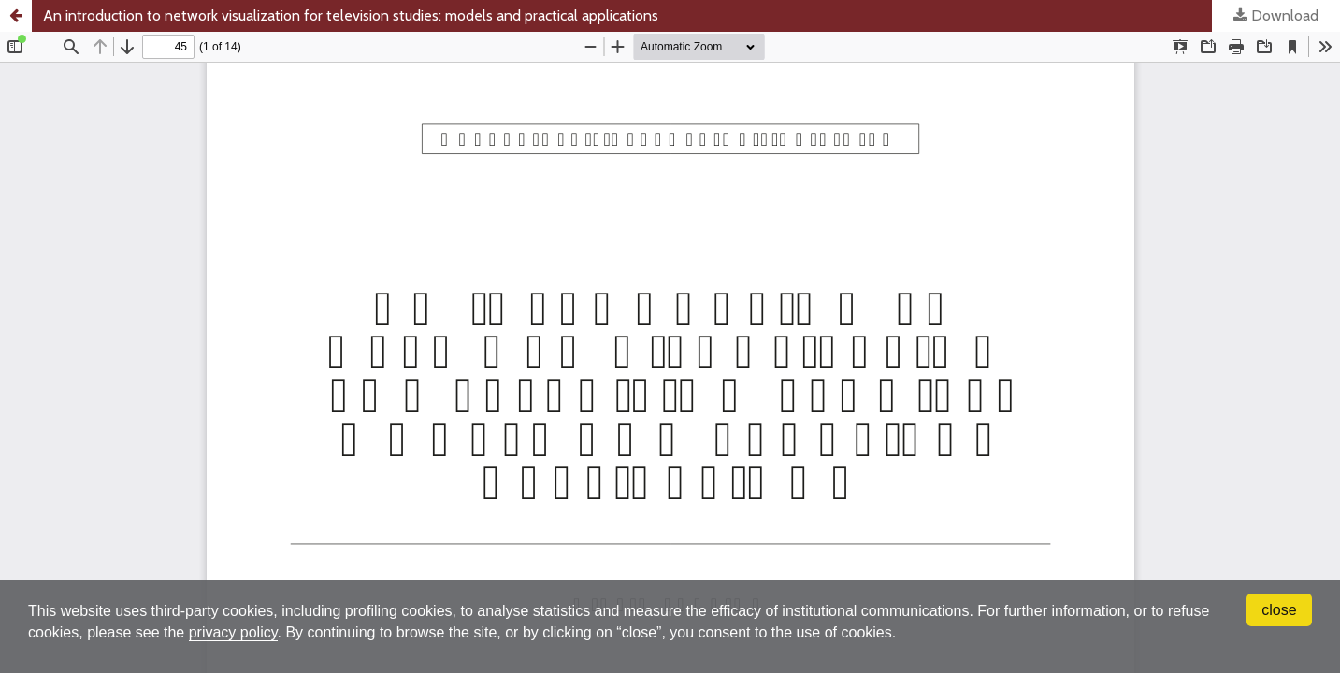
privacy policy (233, 632)
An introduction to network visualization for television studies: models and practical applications (350, 15)
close (1278, 610)
